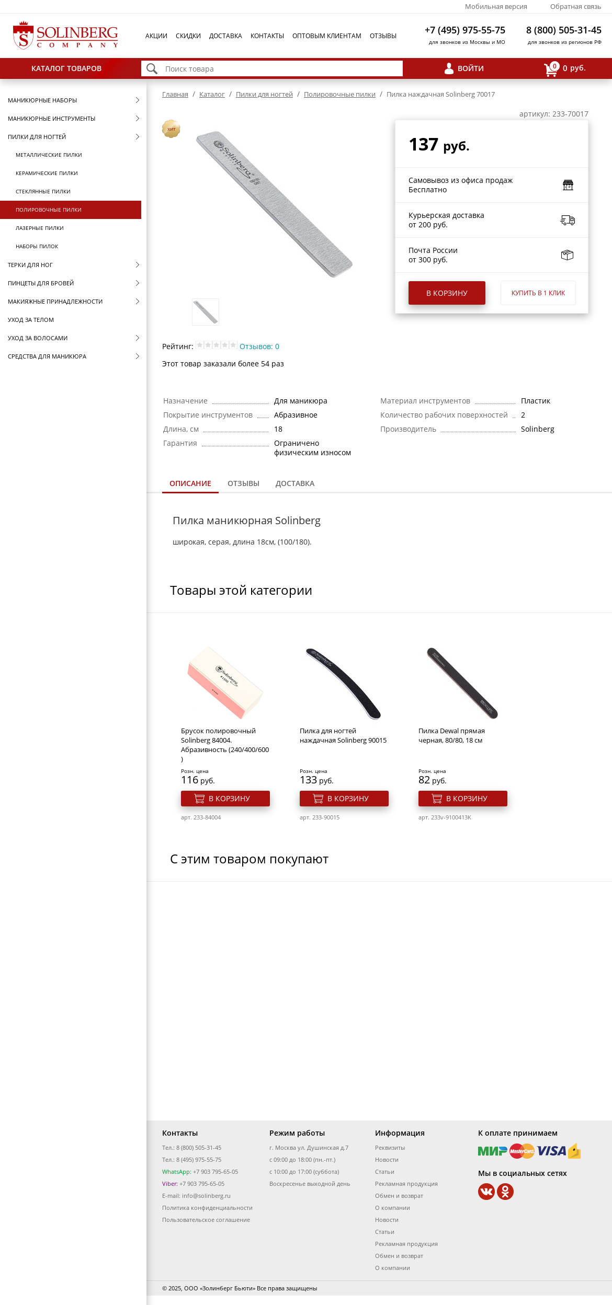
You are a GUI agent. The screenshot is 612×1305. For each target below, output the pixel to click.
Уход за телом (31, 320)
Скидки (188, 35)
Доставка (225, 35)
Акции (156, 35)
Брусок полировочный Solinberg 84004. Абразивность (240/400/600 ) (225, 745)
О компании (392, 1207)
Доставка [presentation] (295, 483)
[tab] (190, 484)
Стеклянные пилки (43, 191)
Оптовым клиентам (326, 35)
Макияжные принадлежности (55, 301)
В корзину (447, 293)
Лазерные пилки (40, 228)
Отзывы (383, 35)
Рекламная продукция (406, 1183)
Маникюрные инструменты (51, 118)
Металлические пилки (49, 154)
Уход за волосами (37, 338)
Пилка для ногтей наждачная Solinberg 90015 (343, 735)
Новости (387, 1159)
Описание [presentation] (190, 483)
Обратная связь (576, 6)
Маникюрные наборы (42, 100)
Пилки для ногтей (37, 137)
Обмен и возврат (399, 1195)
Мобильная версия (496, 6)
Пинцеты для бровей (41, 283)
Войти (471, 68)
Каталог (212, 94)
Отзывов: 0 (259, 346)
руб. (565, 69)
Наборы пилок (37, 246)
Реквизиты (390, 1147)
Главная (175, 94)
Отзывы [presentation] (243, 483)
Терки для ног (30, 265)
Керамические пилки (47, 173)
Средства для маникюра (47, 356)
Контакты (267, 35)
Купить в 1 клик (538, 292)
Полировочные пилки (49, 209)
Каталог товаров (66, 68)
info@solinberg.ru (206, 1195)
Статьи (384, 1171)
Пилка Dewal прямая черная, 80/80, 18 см (451, 735)
